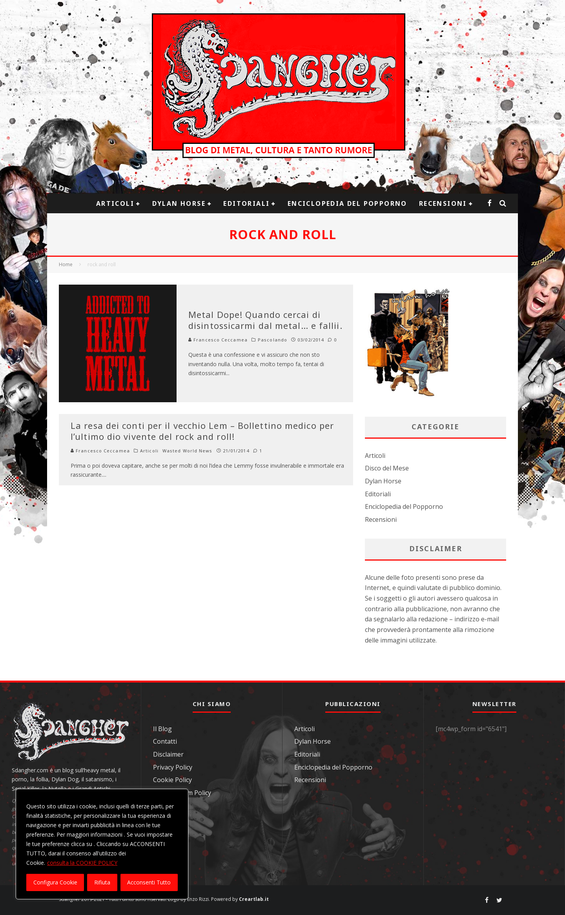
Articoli (115, 203)
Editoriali (246, 203)
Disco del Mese (387, 468)
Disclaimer (168, 754)
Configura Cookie (55, 882)
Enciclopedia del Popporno (347, 203)
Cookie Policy (172, 779)
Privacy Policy (172, 767)
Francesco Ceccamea (218, 340)
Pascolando (272, 340)
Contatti (165, 741)
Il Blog (162, 728)
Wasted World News (187, 451)
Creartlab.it (254, 899)
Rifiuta (102, 882)
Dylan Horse (179, 203)
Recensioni (443, 203)
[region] (102, 844)
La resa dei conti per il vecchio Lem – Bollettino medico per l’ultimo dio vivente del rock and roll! (202, 431)
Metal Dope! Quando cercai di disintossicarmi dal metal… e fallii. (265, 320)
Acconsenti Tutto (149, 882)
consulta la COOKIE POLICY (82, 862)
